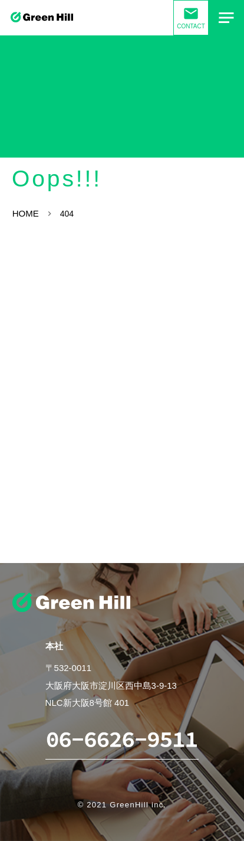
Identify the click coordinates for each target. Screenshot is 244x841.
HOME (25, 213)
